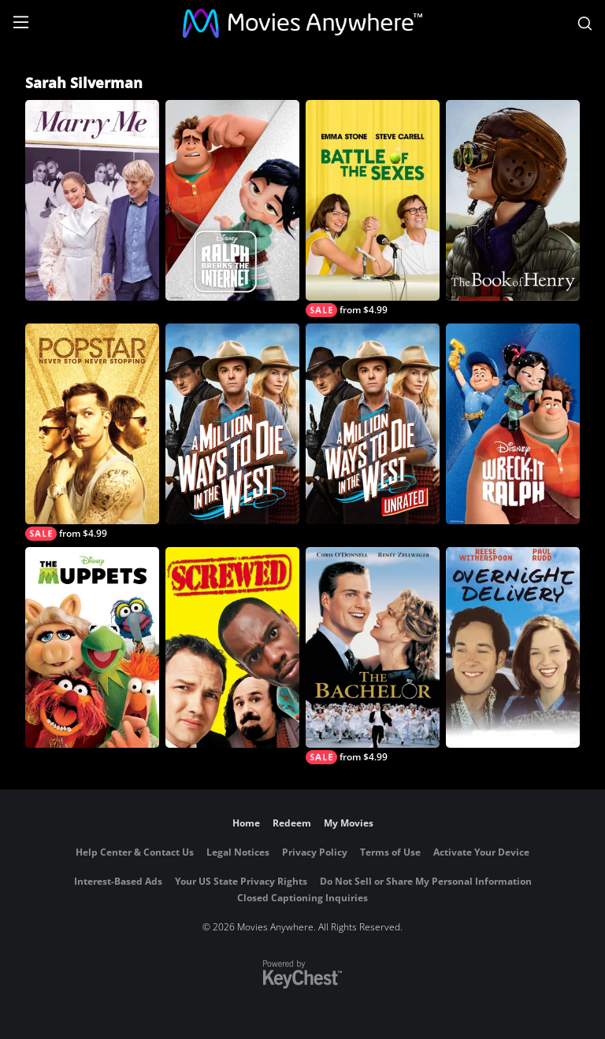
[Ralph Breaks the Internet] (232, 200)
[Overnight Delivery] (513, 647)
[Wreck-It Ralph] (513, 424)
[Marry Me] (92, 200)
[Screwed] (232, 647)
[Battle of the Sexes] (373, 208)
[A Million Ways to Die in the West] (232, 424)
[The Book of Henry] (513, 200)
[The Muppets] (92, 647)
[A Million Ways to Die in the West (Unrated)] (373, 424)
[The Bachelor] (373, 655)
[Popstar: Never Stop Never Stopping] (92, 432)
